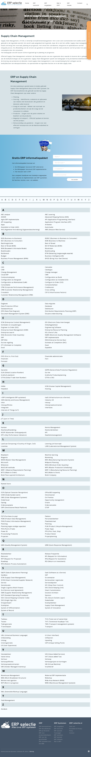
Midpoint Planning (52, 462)
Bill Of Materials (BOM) (53, 246)
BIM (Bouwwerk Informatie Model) (14, 248)
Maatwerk (4, 455)
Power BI (4, 531)
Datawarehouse (7, 309)
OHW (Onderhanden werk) (10, 495)
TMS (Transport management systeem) (59, 624)
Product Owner (50, 534)
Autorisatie (49, 227)
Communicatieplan (8, 277)
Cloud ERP (4, 275)
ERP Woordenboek (45, 728)
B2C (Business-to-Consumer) (11, 241)
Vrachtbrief (49, 667)
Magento (4, 457)
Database (48, 306)
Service (3, 583)
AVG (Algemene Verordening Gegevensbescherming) (20, 230)
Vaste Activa (5, 657)
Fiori (46, 359)
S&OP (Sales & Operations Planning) (14, 573)
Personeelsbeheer (52, 519)
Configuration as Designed (11, 280)
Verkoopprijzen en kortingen (56, 662)
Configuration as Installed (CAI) (56, 280)
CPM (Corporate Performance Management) (17, 287)
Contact (79, 3)
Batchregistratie (7, 243)
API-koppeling (6, 222)
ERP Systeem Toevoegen (58, 732)
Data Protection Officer (9, 306)
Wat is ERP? (57, 741)
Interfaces (49, 407)
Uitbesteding (6, 638)
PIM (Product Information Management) (16, 521)
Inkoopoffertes (6, 405)
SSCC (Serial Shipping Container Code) (15, 598)
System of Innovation (53, 608)
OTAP (47, 507)
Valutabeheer (6, 654)
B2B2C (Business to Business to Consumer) (61, 238)
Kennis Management (52, 427)
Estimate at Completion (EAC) (56, 343)
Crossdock (5, 292)
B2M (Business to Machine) (55, 241)
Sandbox (4, 575)
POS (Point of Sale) (8, 529)
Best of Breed (50, 243)
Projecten (4, 536)
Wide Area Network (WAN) (54, 680)
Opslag (3, 502)
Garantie (4, 370)
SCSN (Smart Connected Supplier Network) (17, 580)
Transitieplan (6, 627)
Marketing (49, 457)
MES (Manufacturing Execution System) (59, 460)
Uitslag (3, 640)
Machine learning (51, 455)
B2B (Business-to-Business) (11, 238)
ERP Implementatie (52, 337)
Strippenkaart (6, 603)
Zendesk (4, 709)
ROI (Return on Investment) (55, 561)
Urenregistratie (7, 643)
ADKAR (3, 217)
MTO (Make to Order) (9, 472)
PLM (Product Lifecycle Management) (58, 526)
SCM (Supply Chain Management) (13, 578)
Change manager (51, 272)
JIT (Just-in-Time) (7, 419)
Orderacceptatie (7, 505)
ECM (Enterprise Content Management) (15, 322)
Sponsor (48, 595)
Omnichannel (50, 495)
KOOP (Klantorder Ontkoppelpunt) (13, 432)
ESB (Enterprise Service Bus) (55, 340)
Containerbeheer (51, 285)
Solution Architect (51, 593)
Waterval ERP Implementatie (55, 675)
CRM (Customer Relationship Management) (17, 290)
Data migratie (50, 304)
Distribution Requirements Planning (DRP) (60, 311)
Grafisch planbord (7, 375)
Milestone (4, 465)
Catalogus (48, 270)
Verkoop (48, 659)
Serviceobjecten (51, 583)
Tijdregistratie (6, 624)
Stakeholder (49, 600)
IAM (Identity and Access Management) (15, 400)
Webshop (48, 678)
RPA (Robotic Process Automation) (13, 564)
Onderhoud (5, 500)
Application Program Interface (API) (58, 222)
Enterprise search (7, 332)
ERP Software (58, 739)
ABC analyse (5, 214)
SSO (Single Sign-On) (8, 600)
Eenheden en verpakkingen (11, 325)
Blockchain (49, 248)
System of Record (7, 610)
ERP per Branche (44, 731)
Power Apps (49, 529)
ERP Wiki (4, 340)
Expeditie (48, 348)
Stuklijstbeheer (50, 603)
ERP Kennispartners (45, 726)
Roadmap (4, 561)
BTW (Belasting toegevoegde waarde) (59, 253)
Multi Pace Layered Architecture (13, 475)
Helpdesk (4, 389)
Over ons (72, 726)
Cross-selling (50, 290)
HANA (3, 386)
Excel (3, 348)
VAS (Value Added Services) (55, 654)
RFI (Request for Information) (56, 556)
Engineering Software (53, 327)
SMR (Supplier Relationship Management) (16, 593)
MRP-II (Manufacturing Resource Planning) (61, 470)
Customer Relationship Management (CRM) (17, 295)
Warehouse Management (10, 675)
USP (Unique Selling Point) (55, 643)
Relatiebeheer (6, 554)
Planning (4, 524)
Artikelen (48, 225)
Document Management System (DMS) (15, 314)
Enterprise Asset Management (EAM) (14, 330)
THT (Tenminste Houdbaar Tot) (56, 622)
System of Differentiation (10, 608)
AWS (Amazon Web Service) (55, 230)
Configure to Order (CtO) (54, 282)
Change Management (9, 272)
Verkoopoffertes (7, 662)
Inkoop (47, 402)
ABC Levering (50, 214)
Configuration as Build (53, 277)
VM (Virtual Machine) (53, 664)
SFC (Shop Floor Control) (54, 585)
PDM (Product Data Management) (13, 519)
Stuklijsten (5, 605)
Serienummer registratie (54, 580)
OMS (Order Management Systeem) (14, 497)
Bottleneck (5, 253)
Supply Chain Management (55, 605)
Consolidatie (5, 285)
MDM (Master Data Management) (13, 460)
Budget (3, 256)
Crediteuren (49, 287)
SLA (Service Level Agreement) (12, 590)
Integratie (4, 407)
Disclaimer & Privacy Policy (75, 730)
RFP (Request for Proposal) (11, 559)
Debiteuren (49, 309)
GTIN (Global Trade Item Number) (13, 378)
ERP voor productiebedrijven (45, 734)
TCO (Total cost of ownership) (56, 619)
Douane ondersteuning (53, 314)
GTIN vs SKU (49, 378)
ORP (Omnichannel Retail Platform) (14, 507)
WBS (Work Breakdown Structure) (13, 678)
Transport (49, 627)
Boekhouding (50, 251)
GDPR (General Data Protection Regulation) (61, 370)
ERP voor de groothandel (43, 738)
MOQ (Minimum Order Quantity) (57, 465)
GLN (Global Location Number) (12, 372)
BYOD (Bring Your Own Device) (56, 258)
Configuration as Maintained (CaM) (14, 282)
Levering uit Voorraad (53, 444)
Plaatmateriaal (50, 521)
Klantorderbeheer (51, 430)
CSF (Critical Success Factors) (55, 292)
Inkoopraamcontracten (53, 405)
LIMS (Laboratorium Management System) (60, 446)
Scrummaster (50, 578)
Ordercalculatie (50, 505)
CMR (46, 275)
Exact (47, 345)
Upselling (48, 640)
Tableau (4, 619)
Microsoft (4, 462)
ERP (2, 337)
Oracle (47, 502)
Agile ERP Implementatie (10, 219)
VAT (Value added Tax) (53, 657)
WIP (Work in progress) (9, 683)
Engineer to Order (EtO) (10, 327)
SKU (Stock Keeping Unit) (54, 588)
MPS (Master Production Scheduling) (58, 467)
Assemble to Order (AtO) (10, 227)
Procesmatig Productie (9, 534)
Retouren (4, 556)
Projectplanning (51, 536)
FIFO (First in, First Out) (9, 356)
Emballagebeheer (51, 325)
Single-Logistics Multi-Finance (12, 588)
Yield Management (8, 700)
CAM (2, 270)
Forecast (4, 361)
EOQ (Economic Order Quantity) (12, 335)
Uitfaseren (49, 638)
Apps (3, 225)
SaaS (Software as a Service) (55, 573)
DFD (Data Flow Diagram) (10, 311)
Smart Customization (53, 590)
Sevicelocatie (6, 585)
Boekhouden (5, 251)
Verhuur (4, 659)
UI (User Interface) (52, 635)
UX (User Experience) (9, 645)
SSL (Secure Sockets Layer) (55, 598)
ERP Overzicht (58, 728)
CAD (2, 267)
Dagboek (4, 304)
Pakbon (48, 516)
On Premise (49, 497)
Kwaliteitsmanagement (53, 435)
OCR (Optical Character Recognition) (14, 492)
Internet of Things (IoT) (10, 410)
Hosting (48, 389)
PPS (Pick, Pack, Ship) (53, 531)
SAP (46, 575)
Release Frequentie (52, 554)
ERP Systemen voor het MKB (45, 742)
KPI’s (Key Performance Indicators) (14, 435)
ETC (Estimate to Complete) (11, 345)
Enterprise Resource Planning (56, 330)
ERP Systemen (58, 735)
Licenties (4, 446)
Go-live (47, 372)
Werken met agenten (9, 680)
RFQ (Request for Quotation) (55, 559)
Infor (3, 402)
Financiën (4, 359)
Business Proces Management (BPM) (14, 258)
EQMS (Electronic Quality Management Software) (63, 335)
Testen (3, 622)
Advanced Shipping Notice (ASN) (57, 217)
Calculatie (48, 267)
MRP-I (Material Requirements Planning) (16, 470)
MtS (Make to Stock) (52, 472)
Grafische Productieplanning (55, 375)
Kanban (4, 427)
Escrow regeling (7, 343)
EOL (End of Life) (51, 332)
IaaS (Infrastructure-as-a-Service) (57, 397)
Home (27, 3)
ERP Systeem (58, 737)
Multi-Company (50, 475)
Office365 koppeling (52, 492)
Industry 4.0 (49, 400)
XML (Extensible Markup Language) (14, 692)
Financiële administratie (54, 356)
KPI (46, 432)
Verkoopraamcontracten (10, 664)
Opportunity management (54, 500)
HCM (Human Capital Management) (58, 386)
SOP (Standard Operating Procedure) (14, 595)
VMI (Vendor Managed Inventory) (13, 667)
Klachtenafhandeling (8, 430)
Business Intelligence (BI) (54, 256)
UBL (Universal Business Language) (14, 635)
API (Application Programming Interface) (60, 219)
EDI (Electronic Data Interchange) (57, 322)
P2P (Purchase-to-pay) (9, 516)
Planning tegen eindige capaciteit (13, 526)
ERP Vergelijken (59, 726)
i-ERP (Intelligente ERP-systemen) (13, 397)
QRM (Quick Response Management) (58, 545)
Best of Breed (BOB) (8, 246)
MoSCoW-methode (8, 467)
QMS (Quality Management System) (14, 545)
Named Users (6, 484)
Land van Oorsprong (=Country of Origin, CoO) (18, 444)
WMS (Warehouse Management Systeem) (60, 683)
